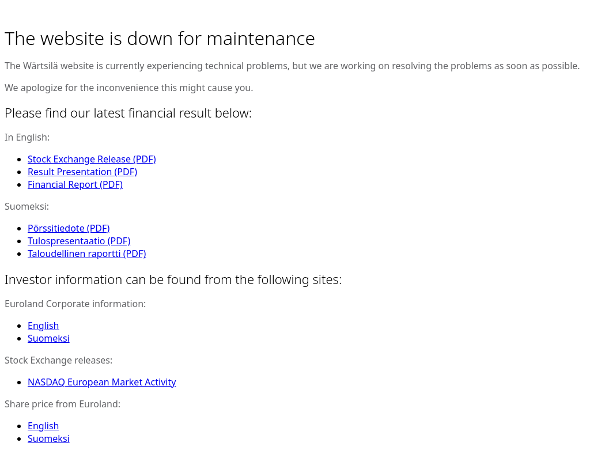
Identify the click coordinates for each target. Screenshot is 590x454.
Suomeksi (49, 338)
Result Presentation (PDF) (82, 171)
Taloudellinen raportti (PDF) (87, 253)
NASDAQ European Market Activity (102, 382)
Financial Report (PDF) (75, 184)
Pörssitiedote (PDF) (68, 228)
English (43, 325)
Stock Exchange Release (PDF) (92, 159)
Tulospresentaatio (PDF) (79, 240)
